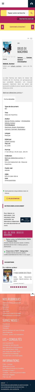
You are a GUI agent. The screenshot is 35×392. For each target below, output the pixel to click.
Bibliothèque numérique (11, 315)
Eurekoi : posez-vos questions (13, 334)
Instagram (6, 326)
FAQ (4, 364)
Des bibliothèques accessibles (13, 368)
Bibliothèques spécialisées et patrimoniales (14, 385)
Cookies (5, 373)
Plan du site (7, 377)
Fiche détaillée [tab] (9, 99)
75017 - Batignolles (21, 251)
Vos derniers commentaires (12, 356)
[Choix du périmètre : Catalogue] (3, 13)
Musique (6, 307)
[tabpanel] (17, 144)
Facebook (6, 324)
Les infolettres (7, 332)
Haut (32, 294)
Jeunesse (6, 311)
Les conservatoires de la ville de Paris (12, 387)
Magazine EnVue (9, 366)
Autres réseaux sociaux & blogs (13, 330)
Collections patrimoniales (12, 313)
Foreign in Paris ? (9, 370)
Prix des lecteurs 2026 (10, 349)
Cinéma (5, 309)
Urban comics (16, 66)
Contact (10, 364)
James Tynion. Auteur (12, 121)
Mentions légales (9, 375)
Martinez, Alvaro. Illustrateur (15, 127)
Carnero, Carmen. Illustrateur (15, 129)
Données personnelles (18, 373)
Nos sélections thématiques (12, 347)
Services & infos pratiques (12, 303)
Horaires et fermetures (11, 345)
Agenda (5, 305)
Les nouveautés (8, 343)
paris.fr (3, 382)
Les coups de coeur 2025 (11, 351)
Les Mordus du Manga (10, 353)
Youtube (6, 328)
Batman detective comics (12, 93)
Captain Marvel (18, 283)
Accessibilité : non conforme (10, 389)
